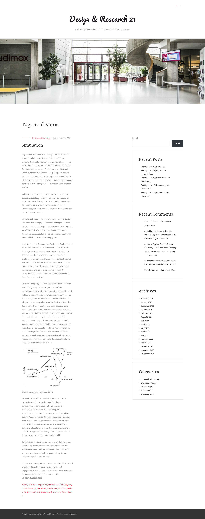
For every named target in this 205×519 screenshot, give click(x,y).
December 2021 (147, 346)
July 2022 (145, 320)
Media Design (146, 386)
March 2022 (145, 335)
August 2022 (146, 317)
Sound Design (147, 390)
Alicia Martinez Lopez (153, 231)
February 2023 (147, 298)
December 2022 (147, 306)
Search (135, 138)
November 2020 (147, 353)
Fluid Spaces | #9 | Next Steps (153, 166)
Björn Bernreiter (151, 270)
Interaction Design (148, 383)
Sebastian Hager (43, 138)
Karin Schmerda (151, 260)
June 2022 (145, 324)
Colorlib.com (71, 514)
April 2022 (145, 331)
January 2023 (146, 302)
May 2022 (145, 328)
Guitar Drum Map (168, 270)
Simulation (32, 145)
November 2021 (147, 350)
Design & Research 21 (102, 18)
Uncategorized (147, 394)
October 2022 (147, 313)
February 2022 (147, 339)
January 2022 (146, 342)
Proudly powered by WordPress (35, 514)
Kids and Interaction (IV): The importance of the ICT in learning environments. (160, 235)
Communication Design (150, 379)
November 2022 (147, 309)
